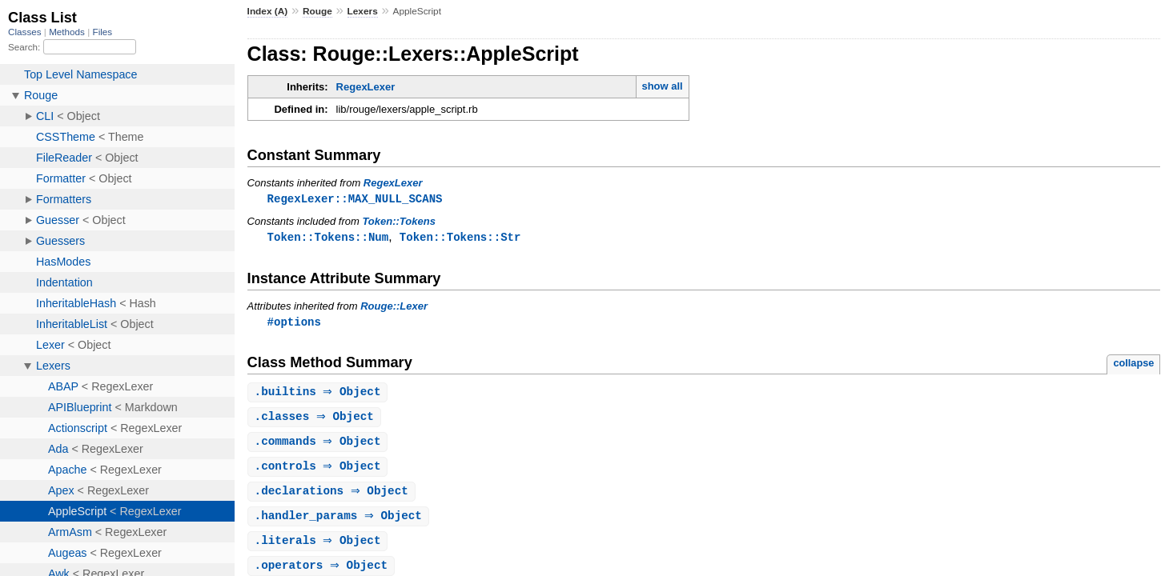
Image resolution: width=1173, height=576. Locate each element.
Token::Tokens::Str (460, 238)
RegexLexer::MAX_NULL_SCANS (355, 198)
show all (661, 86)
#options (294, 323)
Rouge (317, 11)
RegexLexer (366, 87)
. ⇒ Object (320, 394)
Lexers (362, 11)
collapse (1133, 365)
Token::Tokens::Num (328, 238)
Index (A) (267, 11)
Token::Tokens (399, 222)
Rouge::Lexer (394, 308)
